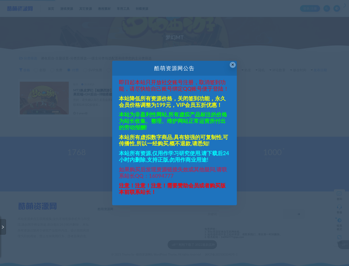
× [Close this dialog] (232, 64)
